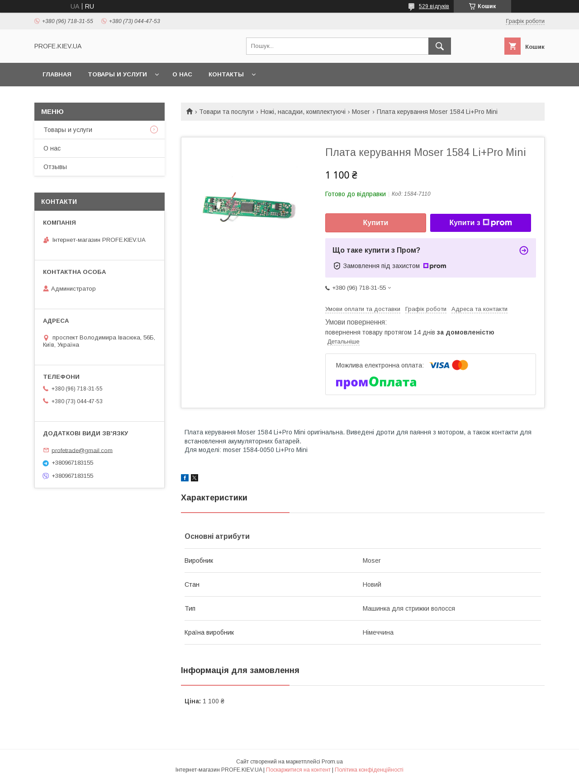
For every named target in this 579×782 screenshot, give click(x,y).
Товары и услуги (117, 74)
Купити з (480, 223)
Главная (57, 74)
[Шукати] (439, 46)
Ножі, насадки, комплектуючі (303, 111)
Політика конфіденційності (369, 770)
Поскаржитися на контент (298, 770)
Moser (361, 111)
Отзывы (55, 166)
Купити (376, 222)
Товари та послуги (226, 111)
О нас (182, 74)
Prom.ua (332, 761)
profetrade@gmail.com (82, 450)
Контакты (226, 74)
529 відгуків (434, 6)
